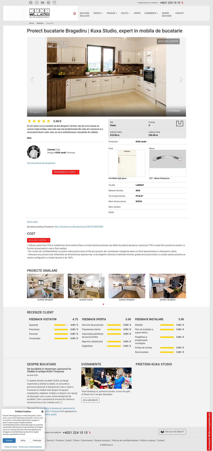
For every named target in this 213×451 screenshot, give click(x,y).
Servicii (50, 440)
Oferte (76, 440)
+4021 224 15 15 (170, 2)
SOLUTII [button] (125, 13)
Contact (161, 440)
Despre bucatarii (102, 440)
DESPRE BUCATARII (166, 14)
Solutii (68, 440)
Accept (9, 440)
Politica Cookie (11, 447)
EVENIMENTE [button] (151, 13)
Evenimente (86, 440)
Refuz (23, 440)
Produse (60, 440)
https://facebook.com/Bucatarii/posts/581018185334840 (78, 227)
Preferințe (37, 440)
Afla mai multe (90, 400)
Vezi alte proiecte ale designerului (41, 163)
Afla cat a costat (37, 240)
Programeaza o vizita (65, 172)
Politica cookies (147, 440)
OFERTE (137, 13)
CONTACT (179, 13)
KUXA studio (32, 222)
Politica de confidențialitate (30, 447)
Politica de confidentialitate (125, 440)
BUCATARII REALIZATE (84, 14)
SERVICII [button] (98, 13)
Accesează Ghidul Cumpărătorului (209, 431)
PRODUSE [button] (112, 13)
